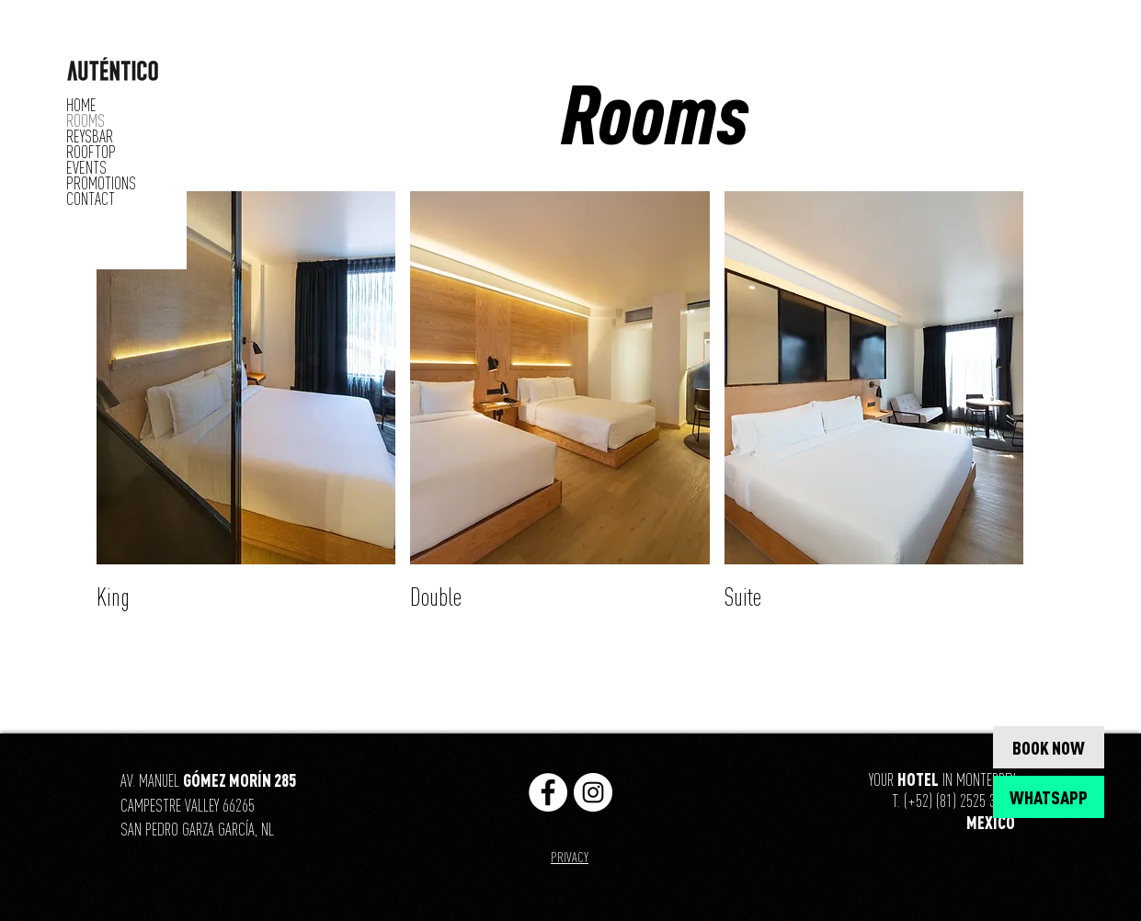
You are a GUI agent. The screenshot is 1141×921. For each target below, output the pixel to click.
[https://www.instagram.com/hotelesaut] (593, 792)
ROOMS (85, 121)
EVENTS (86, 168)
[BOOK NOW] (1048, 747)
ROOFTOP (91, 152)
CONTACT (90, 199)
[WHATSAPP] (1048, 797)
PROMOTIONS (101, 183)
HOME (81, 105)
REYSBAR (89, 136)
